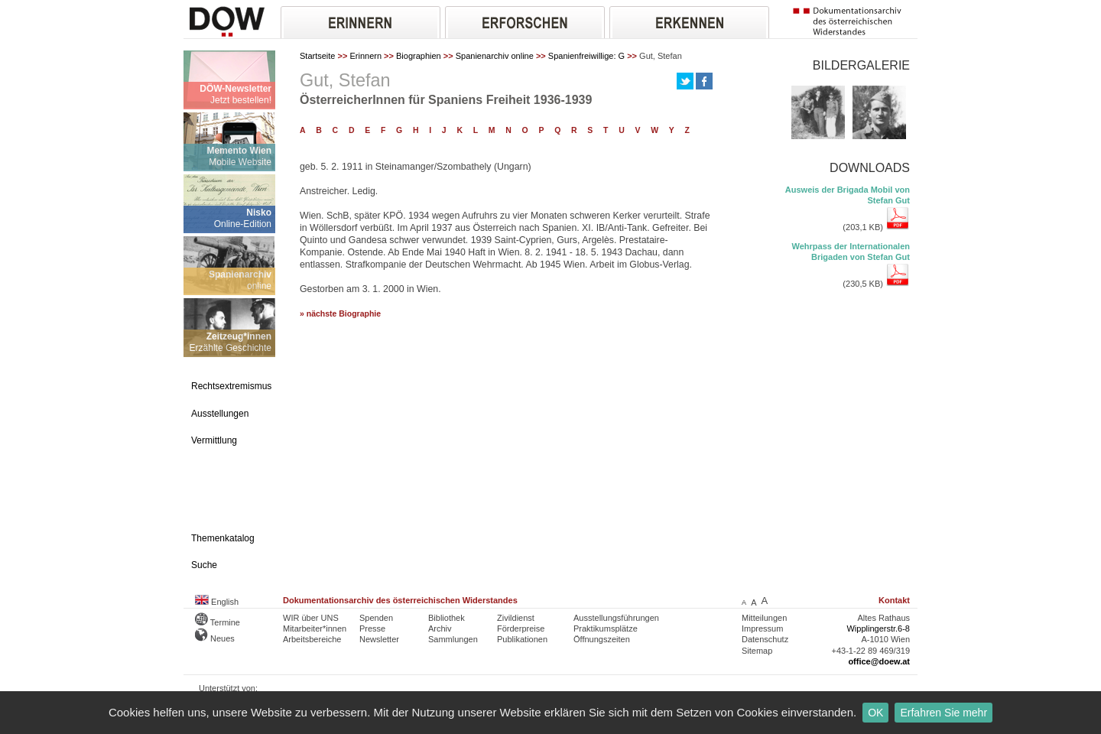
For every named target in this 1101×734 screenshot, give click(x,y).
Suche (204, 565)
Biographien (418, 55)
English (217, 601)
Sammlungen (453, 639)
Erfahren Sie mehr (943, 712)
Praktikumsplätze (605, 628)
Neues (215, 638)
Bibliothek (446, 617)
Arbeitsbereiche (312, 639)
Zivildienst (515, 617)
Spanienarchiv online (495, 55)
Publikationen (522, 639)
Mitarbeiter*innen (314, 628)
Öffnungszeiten (601, 639)
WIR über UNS (311, 617)
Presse (372, 628)
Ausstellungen (219, 413)
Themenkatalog (223, 538)
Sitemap (757, 650)
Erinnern (365, 55)
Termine (217, 622)
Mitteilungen (764, 617)
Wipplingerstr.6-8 (878, 628)
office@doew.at (879, 661)
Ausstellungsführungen (616, 617)
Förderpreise (520, 628)
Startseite (317, 55)
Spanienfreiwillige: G (586, 55)
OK (875, 712)
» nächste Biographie (340, 314)
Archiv (440, 628)
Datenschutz (765, 639)
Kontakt (894, 600)
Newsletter (379, 639)
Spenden (376, 617)
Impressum (762, 628)
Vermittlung (214, 440)
